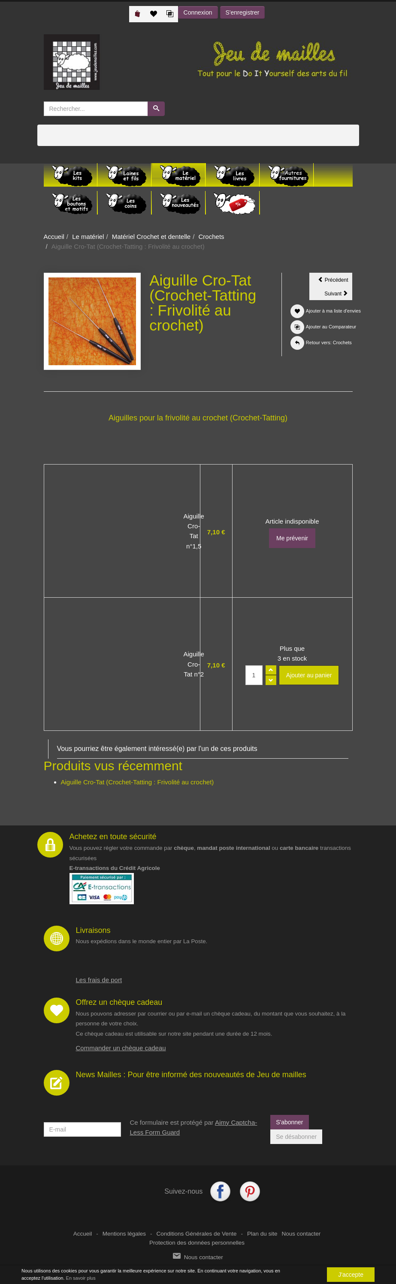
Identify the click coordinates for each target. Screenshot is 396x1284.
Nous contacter (300, 1233)
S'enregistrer (243, 12)
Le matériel (88, 236)
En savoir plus (81, 1278)
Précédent (335, 279)
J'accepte (350, 1274)
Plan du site (262, 1233)
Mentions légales (124, 1233)
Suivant (338, 295)
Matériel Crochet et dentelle (151, 236)
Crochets (211, 236)
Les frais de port (99, 979)
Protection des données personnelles (197, 1242)
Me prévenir (292, 538)
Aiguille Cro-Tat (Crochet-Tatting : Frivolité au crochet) (137, 782)
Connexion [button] (198, 12)
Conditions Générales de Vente (197, 1233)
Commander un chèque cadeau (121, 1048)
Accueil (54, 236)
